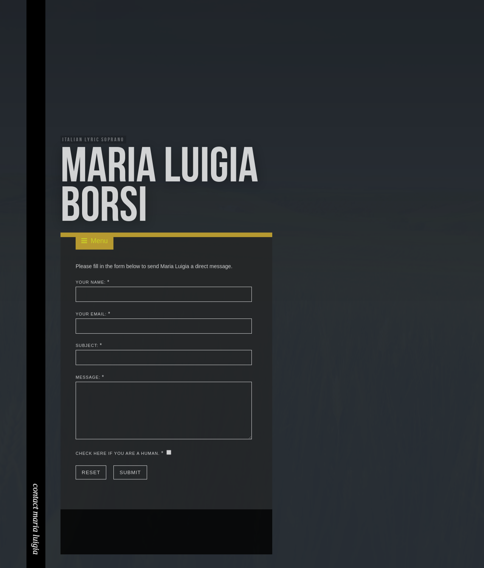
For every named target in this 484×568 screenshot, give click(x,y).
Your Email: (91, 314)
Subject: (87, 346)
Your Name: (91, 282)
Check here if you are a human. (118, 453)
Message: (88, 377)
